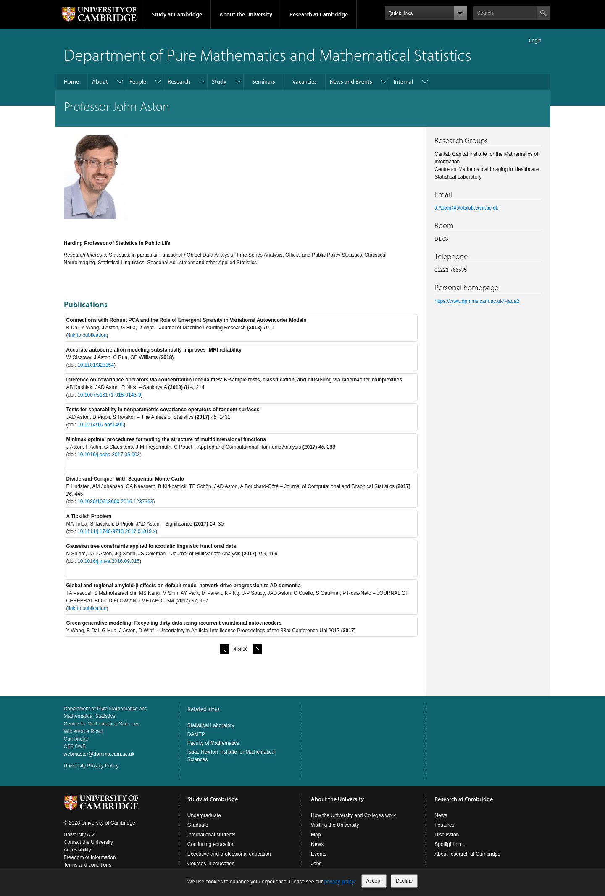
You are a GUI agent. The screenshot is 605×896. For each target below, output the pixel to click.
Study (219, 81)
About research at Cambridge (467, 854)
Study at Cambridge (177, 14)
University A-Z (79, 835)
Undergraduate (204, 815)
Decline (404, 881)
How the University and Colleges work (353, 815)
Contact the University (88, 842)
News (317, 844)
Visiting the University (335, 825)
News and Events (351, 81)
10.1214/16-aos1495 (100, 425)
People (137, 81)
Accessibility (77, 850)
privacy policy (339, 882)
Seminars (263, 81)
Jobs (316, 864)
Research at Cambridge (318, 14)
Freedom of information (90, 857)
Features (444, 825)
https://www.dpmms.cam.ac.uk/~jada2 (476, 301)
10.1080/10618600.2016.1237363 (115, 501)
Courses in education (211, 864)
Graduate (197, 825)
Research (179, 81)
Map (316, 835)
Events (318, 854)
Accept (374, 881)
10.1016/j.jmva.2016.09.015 (108, 561)
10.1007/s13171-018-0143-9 (109, 395)
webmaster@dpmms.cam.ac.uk (99, 754)
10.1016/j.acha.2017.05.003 (108, 454)
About (100, 81)
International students (211, 835)
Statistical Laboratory (210, 725)
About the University (245, 14)
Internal (403, 81)
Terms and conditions (87, 865)
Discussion (446, 835)
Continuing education (211, 844)
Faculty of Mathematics (213, 743)
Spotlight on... (449, 844)
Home (71, 81)
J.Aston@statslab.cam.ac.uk (466, 208)
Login (535, 41)
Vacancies (304, 81)
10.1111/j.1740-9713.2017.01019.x (116, 531)
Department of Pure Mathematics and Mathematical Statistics (267, 54)
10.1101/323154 (95, 365)
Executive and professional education (229, 854)
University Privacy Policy (91, 766)
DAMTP (196, 734)
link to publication (87, 335)
